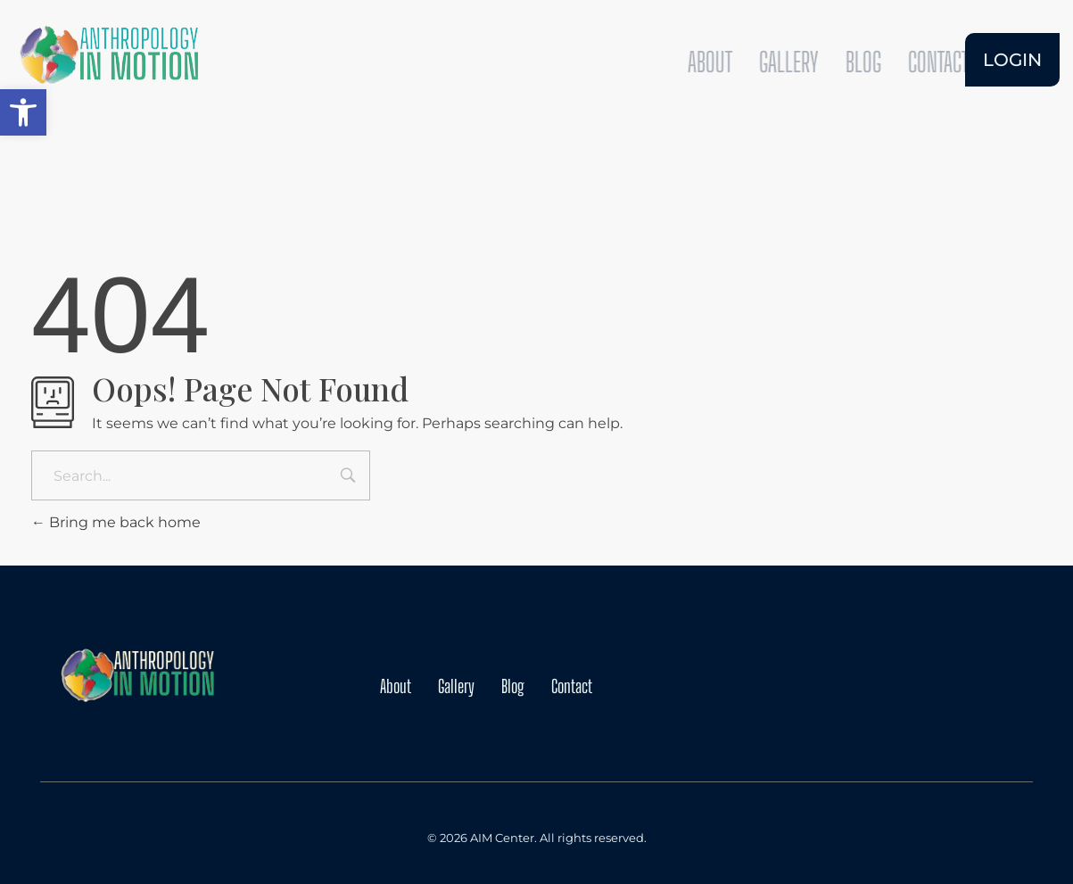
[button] (23, 112)
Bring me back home (116, 522)
